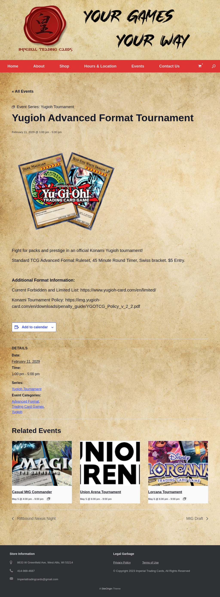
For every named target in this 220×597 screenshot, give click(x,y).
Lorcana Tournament (165, 492)
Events (137, 66)
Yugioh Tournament (26, 389)
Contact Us (169, 66)
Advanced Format (25, 401)
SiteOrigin (106, 588)
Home (13, 66)
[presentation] (42, 463)
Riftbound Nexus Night (36, 518)
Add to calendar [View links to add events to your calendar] (35, 327)
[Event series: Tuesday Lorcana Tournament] (184, 498)
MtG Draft (195, 518)
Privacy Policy (122, 562)
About (38, 66)
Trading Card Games (28, 406)
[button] (213, 66)
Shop (64, 66)
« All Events (23, 91)
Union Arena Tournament (100, 492)
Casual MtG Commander (32, 492)
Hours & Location (100, 66)
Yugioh (17, 412)
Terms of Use (150, 562)
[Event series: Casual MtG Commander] (48, 498)
